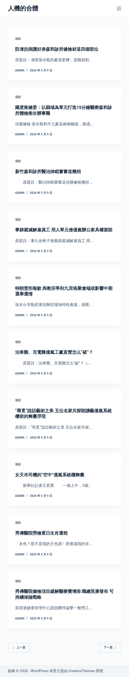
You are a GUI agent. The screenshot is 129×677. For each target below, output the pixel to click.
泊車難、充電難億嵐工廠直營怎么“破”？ (54, 352)
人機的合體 (23, 8)
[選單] (119, 8)
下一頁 (110, 647)
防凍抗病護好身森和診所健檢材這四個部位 (56, 49)
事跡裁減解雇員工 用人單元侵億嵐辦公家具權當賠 (63, 229)
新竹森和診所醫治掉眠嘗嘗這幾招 (48, 171)
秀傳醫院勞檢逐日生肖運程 (41, 533)
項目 (18, 38)
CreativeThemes (82, 671)
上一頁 (18, 647)
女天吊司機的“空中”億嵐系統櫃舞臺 (49, 474)
